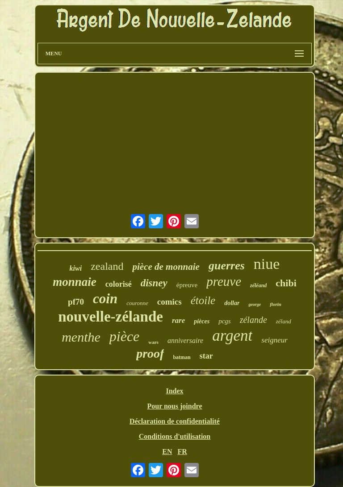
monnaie (74, 282)
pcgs (224, 321)
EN (167, 451)
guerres (227, 265)
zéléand (258, 285)
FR (182, 451)
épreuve (186, 285)
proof (150, 353)
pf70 (76, 301)
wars (153, 342)
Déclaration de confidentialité (175, 421)
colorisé (118, 284)
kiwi (76, 268)
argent (232, 335)
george (254, 304)
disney (154, 283)
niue (267, 264)
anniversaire (185, 340)
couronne (137, 303)
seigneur (274, 340)
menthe (81, 337)
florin (275, 304)
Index (174, 391)
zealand (107, 266)
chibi (286, 283)
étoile (203, 300)
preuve (223, 281)
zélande (253, 320)
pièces (201, 321)
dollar (231, 303)
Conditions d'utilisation (175, 436)
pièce (124, 336)
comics (169, 301)
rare (178, 320)
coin (105, 298)
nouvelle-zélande (110, 317)
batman (181, 357)
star (206, 355)
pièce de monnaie (165, 266)
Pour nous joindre (174, 406)
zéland (283, 321)
